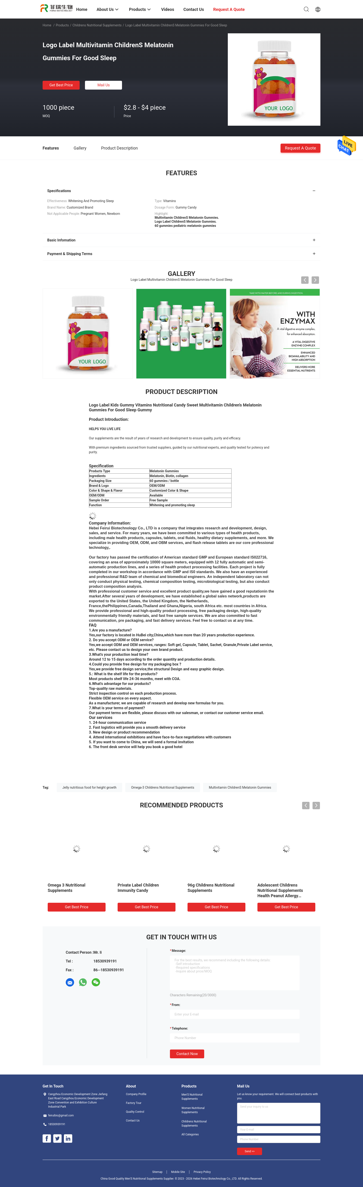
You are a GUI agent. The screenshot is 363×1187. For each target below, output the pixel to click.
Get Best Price (61, 85)
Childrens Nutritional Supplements (97, 25)
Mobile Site (178, 1172)
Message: (179, 951)
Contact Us (133, 1120)
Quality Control (135, 1111)
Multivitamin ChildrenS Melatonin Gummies (240, 787)
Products (62, 25)
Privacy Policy (202, 1172)
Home (47, 25)
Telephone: (180, 1028)
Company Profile (136, 1094)
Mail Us (103, 85)
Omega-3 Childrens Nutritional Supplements (162, 787)
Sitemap (157, 1172)
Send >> (249, 1151)
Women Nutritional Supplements (193, 1110)
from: (176, 1005)
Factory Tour (133, 1103)
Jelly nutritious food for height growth (89, 787)
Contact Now (187, 1054)
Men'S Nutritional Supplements (192, 1096)
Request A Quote (300, 147)
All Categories (190, 1134)
